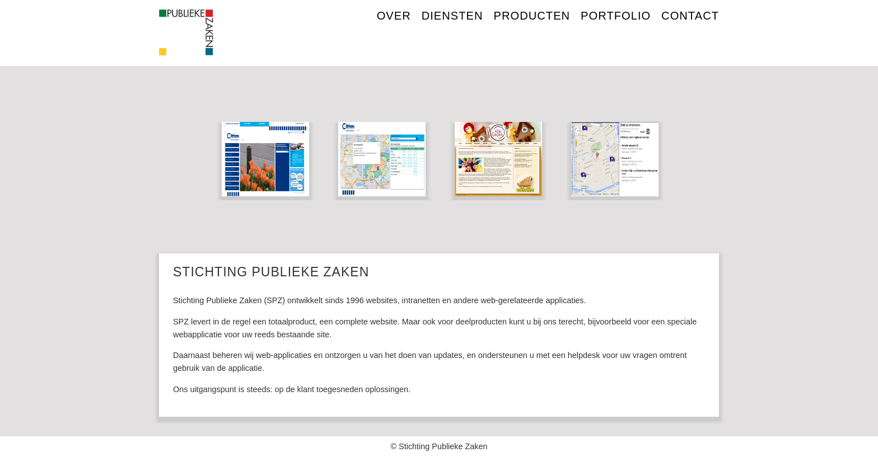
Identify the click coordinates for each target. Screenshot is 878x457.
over (394, 16)
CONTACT (690, 16)
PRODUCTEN (532, 16)
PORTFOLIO (616, 16)
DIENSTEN (452, 16)
